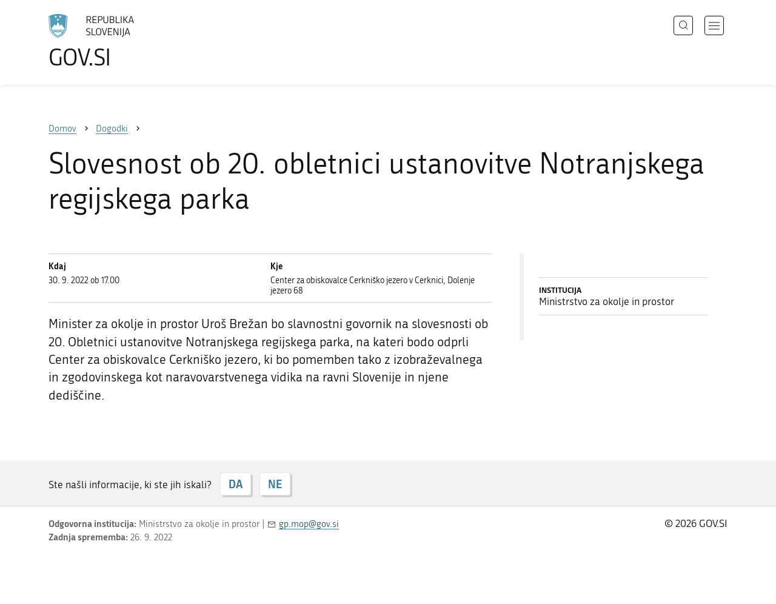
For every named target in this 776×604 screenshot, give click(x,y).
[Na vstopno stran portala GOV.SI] (124, 41)
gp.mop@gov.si (309, 523)
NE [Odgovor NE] (275, 484)
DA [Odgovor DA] (235, 484)
